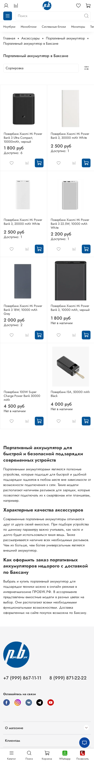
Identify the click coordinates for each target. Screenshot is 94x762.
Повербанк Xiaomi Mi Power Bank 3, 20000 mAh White (23, 222)
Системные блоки (54, 26)
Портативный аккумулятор (65, 38)
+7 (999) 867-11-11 (22, 678)
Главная (9, 38)
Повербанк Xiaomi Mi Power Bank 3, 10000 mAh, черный (70, 308)
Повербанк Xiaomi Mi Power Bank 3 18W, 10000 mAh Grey (23, 310)
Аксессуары (30, 38)
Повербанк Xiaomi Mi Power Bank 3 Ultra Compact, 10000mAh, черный (23, 138)
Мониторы (78, 26)
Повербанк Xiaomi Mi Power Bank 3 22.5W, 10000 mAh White (70, 224)
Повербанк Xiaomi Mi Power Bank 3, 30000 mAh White (70, 136)
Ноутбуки (9, 26)
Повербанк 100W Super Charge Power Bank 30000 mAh (22, 396)
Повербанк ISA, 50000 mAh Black (70, 394)
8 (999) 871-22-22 (68, 678)
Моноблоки (29, 26)
